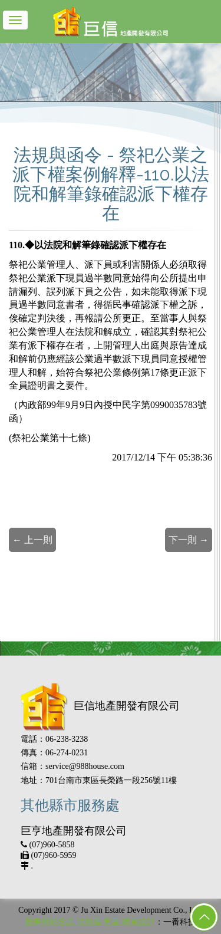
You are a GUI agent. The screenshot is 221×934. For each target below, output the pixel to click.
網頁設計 (138, 921)
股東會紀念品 (49, 921)
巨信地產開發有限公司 (100, 706)
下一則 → (189, 540)
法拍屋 (89, 921)
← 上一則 (32, 540)
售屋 (111, 921)
